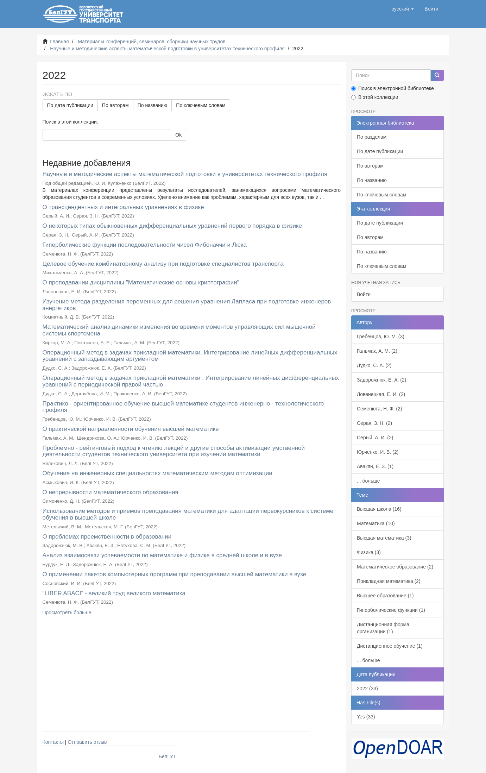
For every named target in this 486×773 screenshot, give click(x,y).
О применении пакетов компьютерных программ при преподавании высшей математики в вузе (175, 574)
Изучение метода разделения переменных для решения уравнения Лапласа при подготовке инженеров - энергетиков (189, 305)
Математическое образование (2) (395, 567)
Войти (364, 294)
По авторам (115, 105)
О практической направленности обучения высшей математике (131, 429)
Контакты (53, 742)
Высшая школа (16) (379, 509)
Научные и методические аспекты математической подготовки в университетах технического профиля (167, 48)
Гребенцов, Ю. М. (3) (380, 336)
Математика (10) (376, 523)
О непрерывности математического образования (110, 492)
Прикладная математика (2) (389, 581)
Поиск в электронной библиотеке (392, 88)
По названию (153, 105)
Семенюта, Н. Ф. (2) (379, 408)
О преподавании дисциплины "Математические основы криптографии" (141, 282)
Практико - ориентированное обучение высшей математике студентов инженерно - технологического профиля (183, 407)
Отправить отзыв (87, 742)
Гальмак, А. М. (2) (377, 351)
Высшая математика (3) (384, 538)
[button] (402, 9)
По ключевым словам (200, 105)
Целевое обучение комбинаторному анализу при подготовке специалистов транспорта (163, 263)
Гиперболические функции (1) (391, 610)
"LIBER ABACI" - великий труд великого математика (114, 593)
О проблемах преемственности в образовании (107, 536)
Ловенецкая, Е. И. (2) (381, 394)
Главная (59, 41)
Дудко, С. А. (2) (374, 365)
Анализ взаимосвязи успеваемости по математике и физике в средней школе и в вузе (162, 555)
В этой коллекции (374, 97)
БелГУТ (167, 756)
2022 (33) (367, 688)
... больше (368, 481)
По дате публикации (70, 105)
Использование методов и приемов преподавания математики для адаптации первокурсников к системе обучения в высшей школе (188, 514)
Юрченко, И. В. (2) (377, 452)
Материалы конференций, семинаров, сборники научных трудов (152, 41)
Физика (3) (369, 552)
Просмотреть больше (67, 612)
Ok (178, 135)
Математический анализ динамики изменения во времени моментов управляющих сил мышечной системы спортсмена (179, 330)
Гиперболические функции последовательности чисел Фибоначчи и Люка (145, 244)
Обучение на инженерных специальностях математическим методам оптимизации (157, 473)
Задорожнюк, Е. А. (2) (381, 380)
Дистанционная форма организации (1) (383, 628)
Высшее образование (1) (385, 595)
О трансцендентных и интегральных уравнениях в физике (123, 207)
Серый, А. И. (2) (375, 437)
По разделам (371, 137)
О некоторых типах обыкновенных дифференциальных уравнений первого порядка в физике (172, 225)
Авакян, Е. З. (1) (375, 466)
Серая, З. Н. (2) (374, 423)
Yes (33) (366, 716)
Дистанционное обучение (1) (390, 646)
